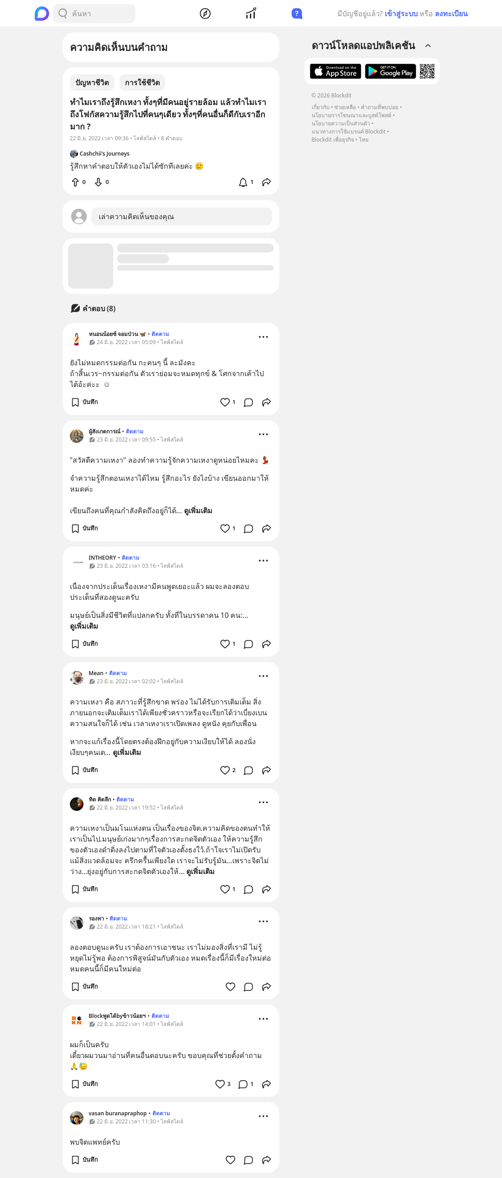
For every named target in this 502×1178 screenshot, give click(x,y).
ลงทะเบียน (451, 13)
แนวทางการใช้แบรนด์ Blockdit (349, 131)
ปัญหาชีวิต (92, 82)
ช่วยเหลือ (345, 107)
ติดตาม (160, 334)
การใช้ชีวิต (142, 82)
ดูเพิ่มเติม (198, 510)
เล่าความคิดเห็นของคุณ (136, 216)
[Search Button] (62, 13)
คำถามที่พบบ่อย (379, 107)
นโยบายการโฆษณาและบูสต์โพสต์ (351, 115)
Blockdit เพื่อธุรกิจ (333, 139)
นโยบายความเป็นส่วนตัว (341, 123)
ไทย (363, 139)
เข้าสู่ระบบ (401, 13)
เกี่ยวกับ (321, 107)
